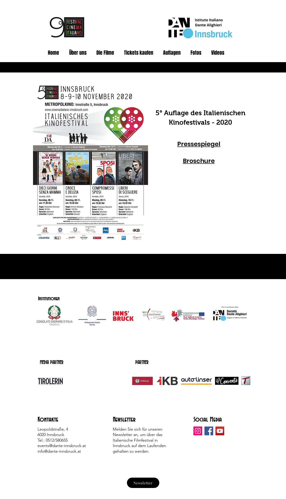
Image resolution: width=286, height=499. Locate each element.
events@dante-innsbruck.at (62, 445)
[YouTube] (219, 431)
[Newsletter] (143, 483)
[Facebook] (208, 431)
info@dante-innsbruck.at (59, 451)
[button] (197, 53)
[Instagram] (197, 431)
